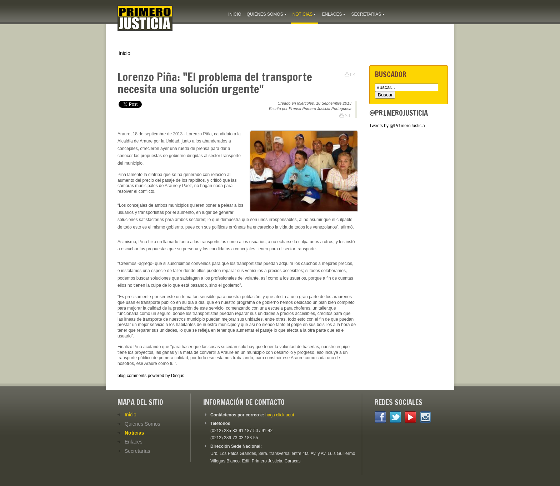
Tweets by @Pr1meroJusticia (397, 125)
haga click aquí (279, 414)
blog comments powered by (151, 375)
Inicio (124, 53)
